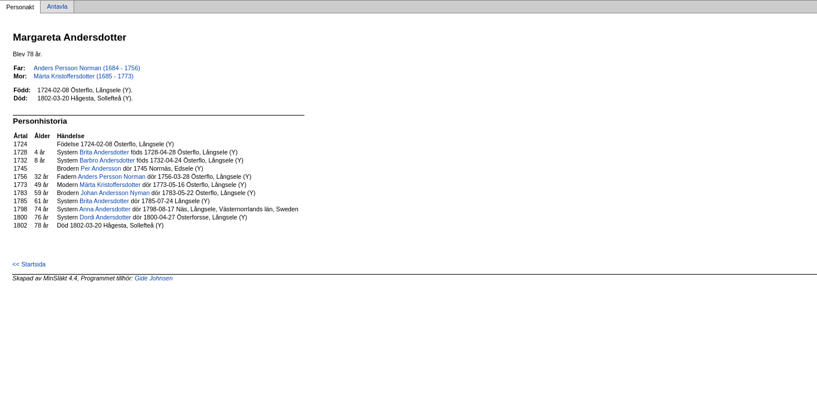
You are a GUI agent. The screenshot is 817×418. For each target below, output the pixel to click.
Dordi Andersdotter (105, 217)
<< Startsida (28, 264)
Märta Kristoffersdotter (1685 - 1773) (83, 76)
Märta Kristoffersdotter (109, 184)
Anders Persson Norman (112, 176)
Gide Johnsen (154, 278)
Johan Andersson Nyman (115, 192)
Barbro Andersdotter (107, 160)
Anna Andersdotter (104, 209)
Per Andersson (101, 168)
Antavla (57, 6)
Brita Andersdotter (104, 152)
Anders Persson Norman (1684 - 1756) (87, 67)
